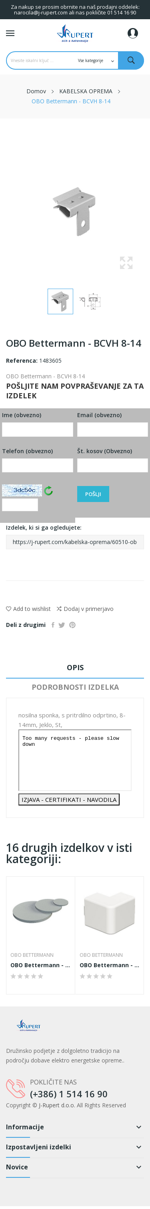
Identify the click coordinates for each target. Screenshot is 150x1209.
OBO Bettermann (32, 955)
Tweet (61, 625)
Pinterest (72, 625)
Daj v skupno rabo (53, 625)
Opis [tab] (75, 667)
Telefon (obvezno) (37, 460)
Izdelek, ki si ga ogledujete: (75, 536)
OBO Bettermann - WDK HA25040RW (110, 965)
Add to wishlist (28, 609)
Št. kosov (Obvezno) (112, 460)
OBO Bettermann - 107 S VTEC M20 (40, 965)
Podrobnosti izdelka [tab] (75, 687)
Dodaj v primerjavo (85, 608)
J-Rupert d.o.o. (57, 1105)
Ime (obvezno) (37, 424)
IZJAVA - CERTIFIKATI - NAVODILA (69, 799)
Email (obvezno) (112, 424)
